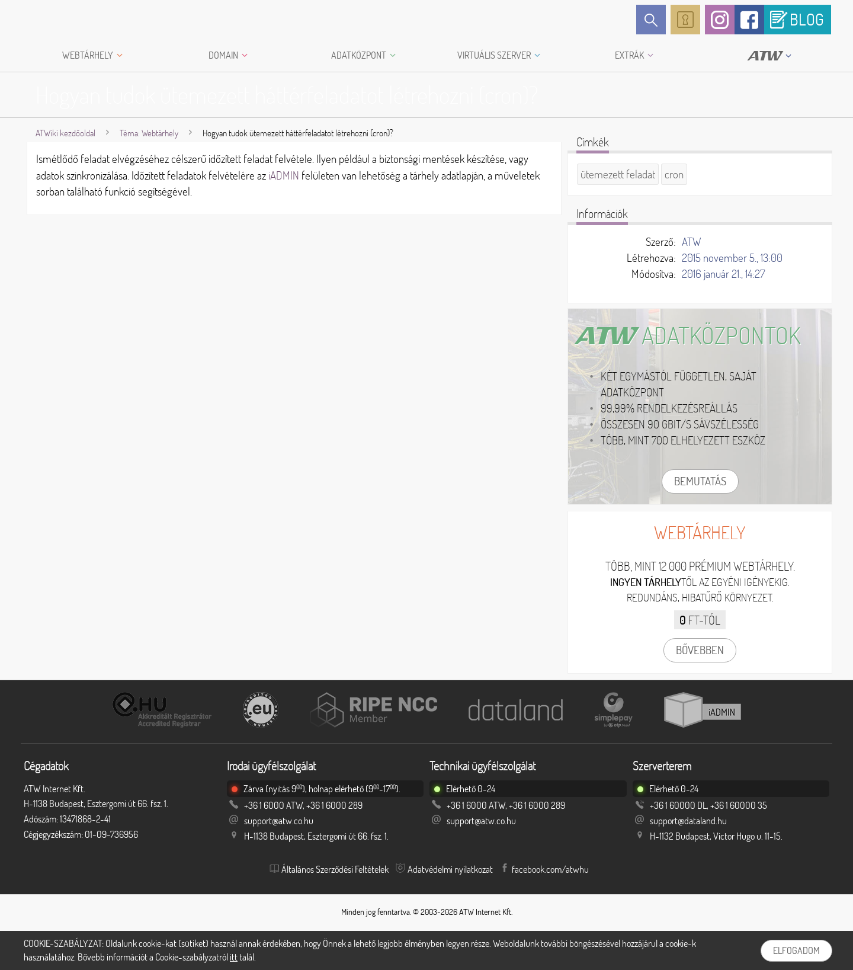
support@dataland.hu (688, 821)
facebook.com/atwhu (550, 869)
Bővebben (700, 650)
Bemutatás (700, 481)
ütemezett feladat (618, 174)
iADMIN (283, 175)
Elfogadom (796, 950)
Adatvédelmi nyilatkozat (450, 869)
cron (674, 174)
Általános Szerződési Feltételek (335, 869)
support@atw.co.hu (278, 821)
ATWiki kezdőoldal (65, 133)
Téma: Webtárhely (149, 133)
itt (234, 957)
